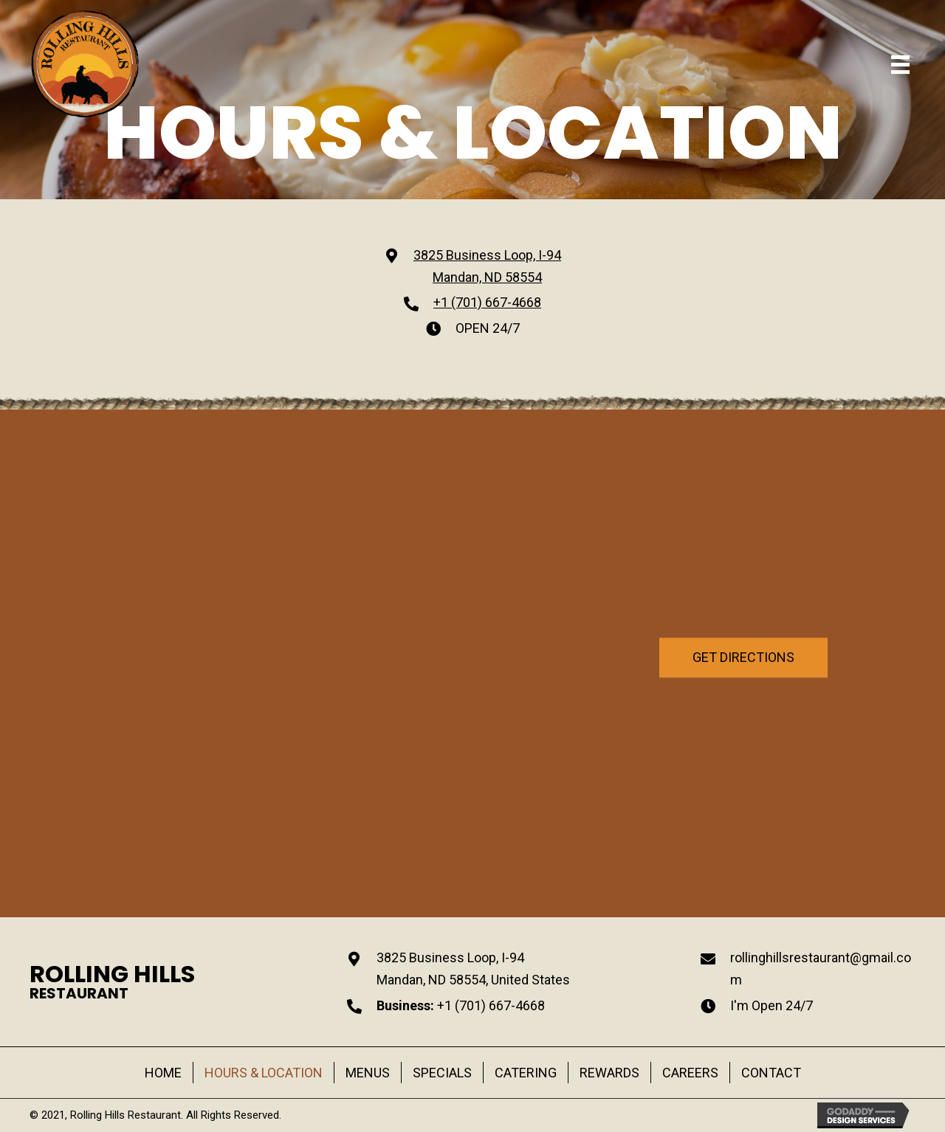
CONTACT (771, 1072)
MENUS (368, 1072)
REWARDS (609, 1072)
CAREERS (690, 1072)
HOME (163, 1072)
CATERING (526, 1072)
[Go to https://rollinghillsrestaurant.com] (112, 981)
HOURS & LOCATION (264, 1072)
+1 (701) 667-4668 (487, 302)
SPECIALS (442, 1072)
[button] (743, 668)
